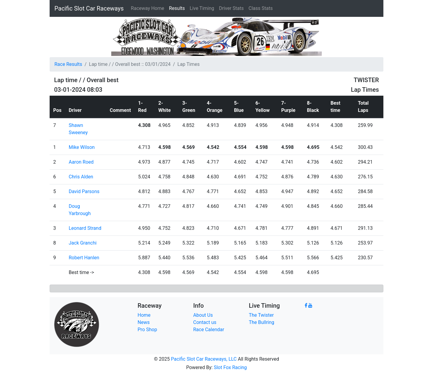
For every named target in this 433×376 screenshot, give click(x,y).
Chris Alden (81, 177)
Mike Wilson (81, 147)
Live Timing (202, 8)
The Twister (261, 315)
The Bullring (262, 322)
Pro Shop (147, 329)
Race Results (68, 64)
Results (177, 8)
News (144, 322)
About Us (203, 315)
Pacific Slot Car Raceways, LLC (204, 359)
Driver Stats (231, 8)
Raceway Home (147, 8)
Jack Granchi (83, 243)
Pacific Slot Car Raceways (89, 8)
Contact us (204, 322)
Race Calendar (208, 329)
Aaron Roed (81, 162)
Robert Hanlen (84, 257)
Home (144, 315)
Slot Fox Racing (230, 367)
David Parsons (84, 191)
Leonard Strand (85, 228)
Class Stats (261, 8)
